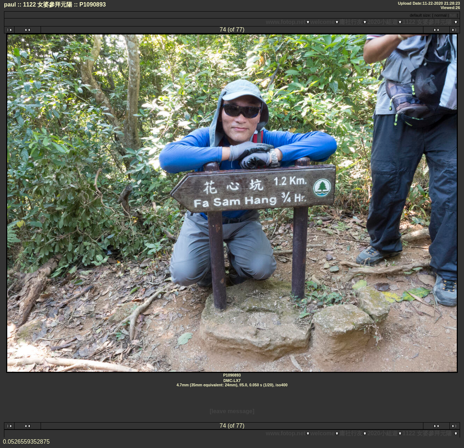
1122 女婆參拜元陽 (427, 22)
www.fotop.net (286, 22)
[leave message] (232, 411)
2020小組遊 (382, 22)
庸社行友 (350, 22)
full (453, 15)
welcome (322, 22)
